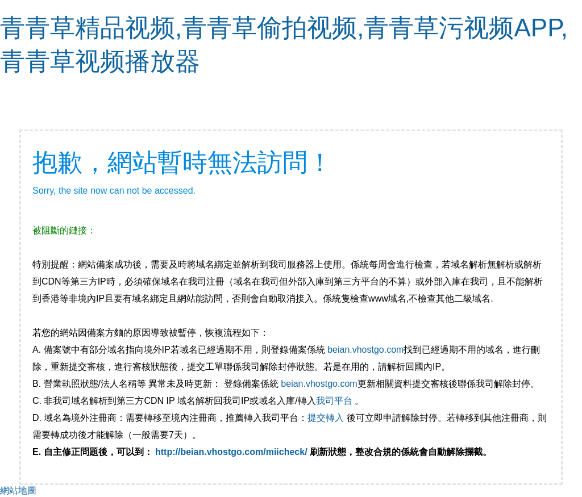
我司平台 (335, 401)
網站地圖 (18, 490)
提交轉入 (325, 418)
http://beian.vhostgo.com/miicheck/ (231, 452)
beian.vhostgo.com (365, 349)
